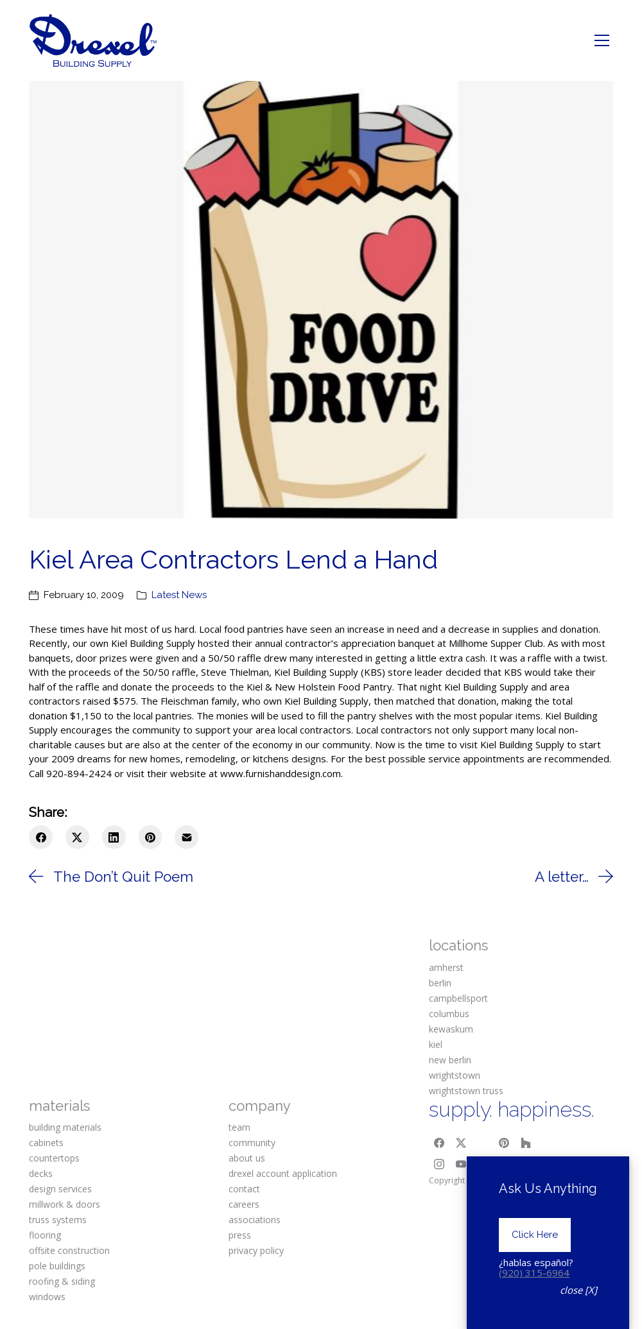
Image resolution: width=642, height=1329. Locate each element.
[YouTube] (461, 1165)
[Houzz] (526, 1143)
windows (47, 1296)
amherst (446, 967)
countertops (54, 1158)
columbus (449, 1013)
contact (244, 1189)
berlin (440, 983)
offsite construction (69, 1250)
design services (60, 1189)
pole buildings (57, 1266)
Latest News (179, 595)
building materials (65, 1127)
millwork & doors (64, 1204)
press (240, 1235)
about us (247, 1158)
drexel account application (283, 1173)
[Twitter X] (77, 837)
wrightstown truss (466, 1091)
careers (244, 1204)
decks (41, 1173)
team (239, 1127)
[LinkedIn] (114, 837)
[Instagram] (440, 1165)
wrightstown (454, 1075)
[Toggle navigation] (602, 40)
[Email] (186, 837)
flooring (45, 1235)
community (252, 1142)
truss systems (58, 1219)
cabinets (46, 1142)
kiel (435, 1044)
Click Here (535, 1234)
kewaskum (451, 1029)
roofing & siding (62, 1281)
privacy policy (256, 1250)
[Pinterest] (150, 837)
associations (255, 1219)
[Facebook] (41, 837)
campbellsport (458, 998)
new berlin (450, 1060)
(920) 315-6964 (534, 1272)
